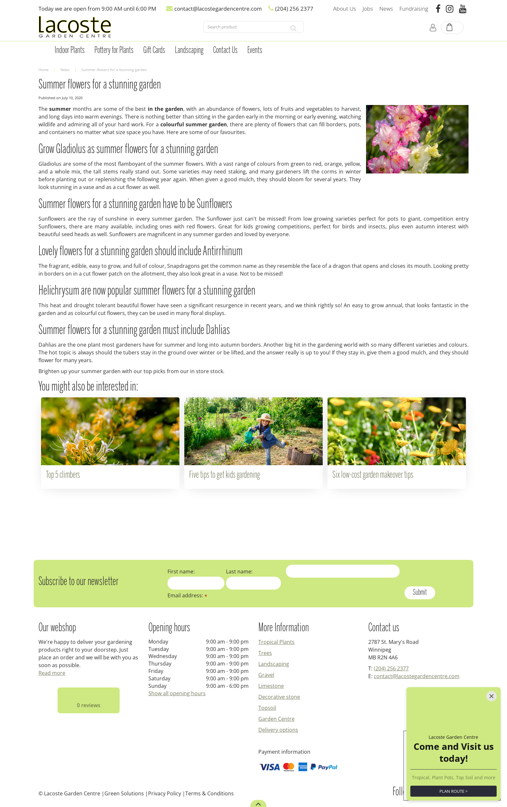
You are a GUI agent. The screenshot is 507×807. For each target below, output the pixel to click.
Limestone (271, 685)
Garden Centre (276, 718)
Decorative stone (279, 696)
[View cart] (452, 27)
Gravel (266, 674)
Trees (265, 652)
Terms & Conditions (209, 793)
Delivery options (278, 729)
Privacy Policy (164, 793)
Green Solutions (124, 793)
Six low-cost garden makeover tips (372, 475)
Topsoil (267, 707)
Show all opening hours (177, 693)
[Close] (491, 696)
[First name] (195, 583)
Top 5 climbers (63, 475)
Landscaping (273, 663)
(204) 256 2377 (391, 668)
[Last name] (253, 583)
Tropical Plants (276, 641)
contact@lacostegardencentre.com (416, 676)
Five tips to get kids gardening (224, 475)
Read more (51, 672)
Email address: (187, 595)
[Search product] (243, 28)
